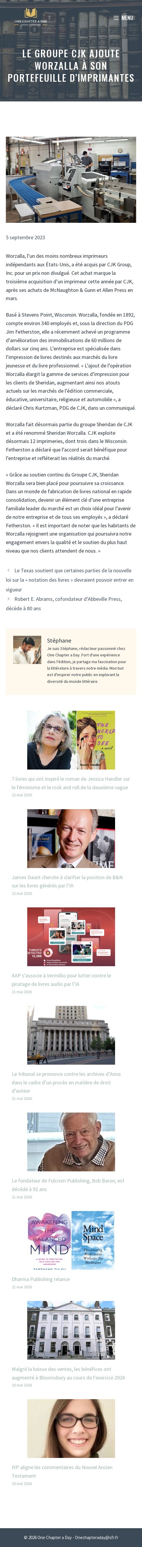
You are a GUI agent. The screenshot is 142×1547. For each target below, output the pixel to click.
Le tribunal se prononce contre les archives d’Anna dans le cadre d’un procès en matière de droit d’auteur (66, 1082)
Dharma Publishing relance (41, 1279)
